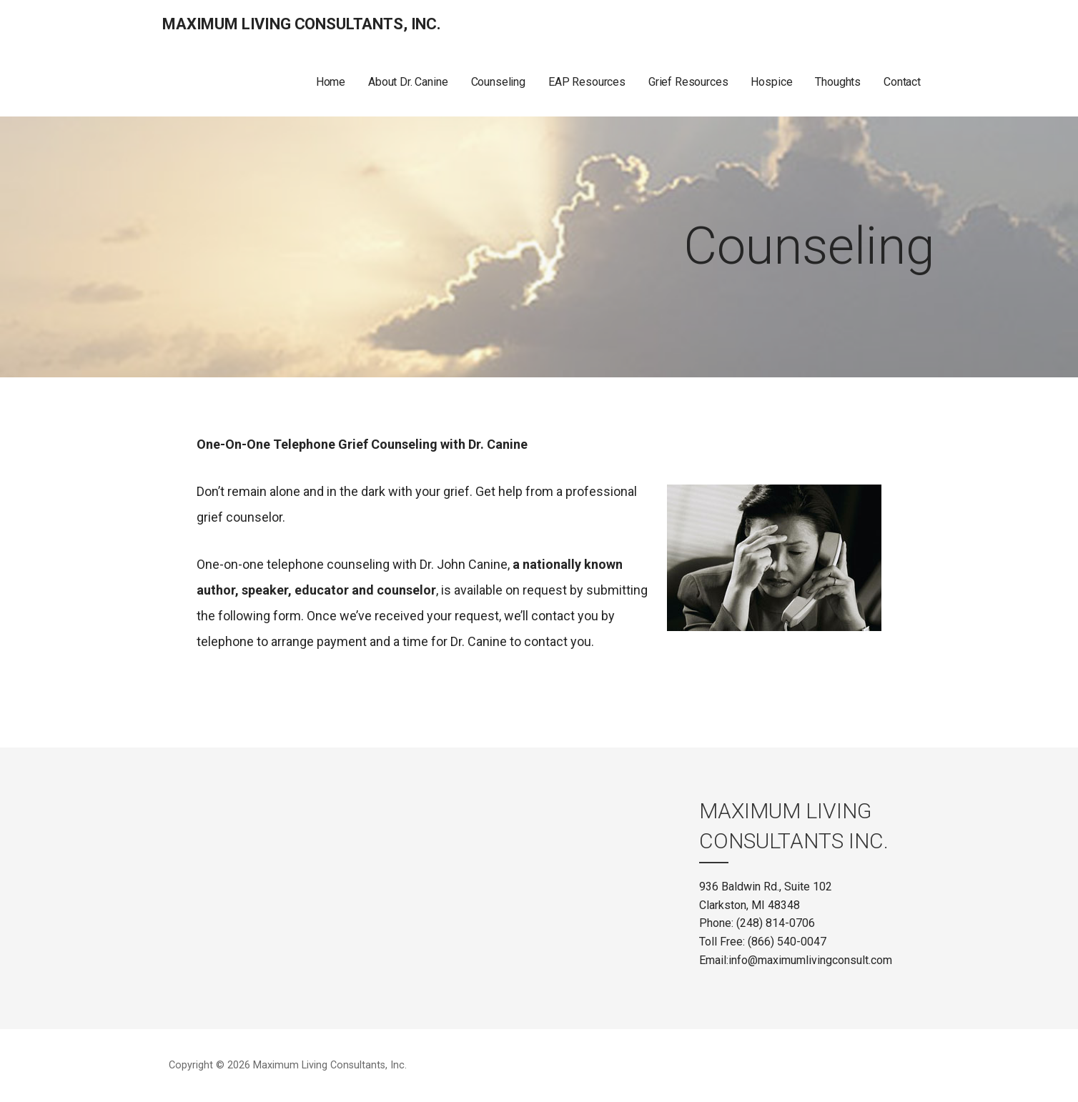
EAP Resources (586, 82)
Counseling (498, 82)
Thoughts (838, 82)
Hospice (771, 82)
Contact (902, 82)
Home (330, 82)
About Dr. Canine (407, 82)
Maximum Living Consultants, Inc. (301, 24)
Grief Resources (688, 82)
